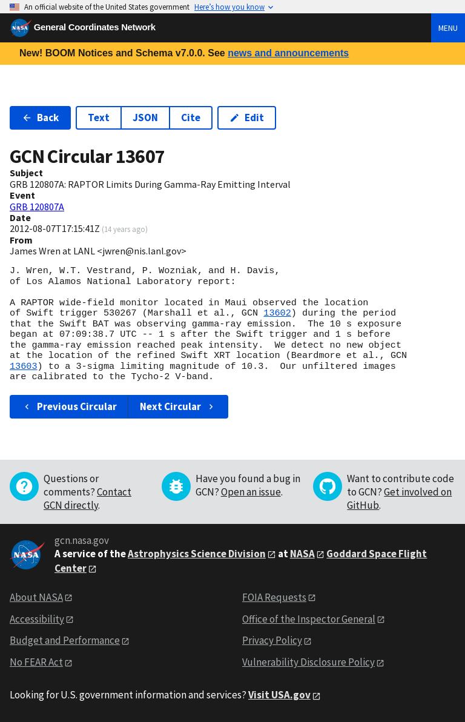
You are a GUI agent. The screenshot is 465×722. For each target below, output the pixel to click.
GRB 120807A (37, 206)
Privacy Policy (272, 640)
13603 (24, 366)
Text (99, 117)
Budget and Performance (65, 640)
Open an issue (251, 491)
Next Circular (178, 406)
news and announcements (288, 53)
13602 (277, 313)
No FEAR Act (36, 662)
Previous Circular (69, 406)
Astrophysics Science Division (197, 553)
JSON (145, 117)
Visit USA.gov (279, 694)
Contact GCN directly (87, 498)
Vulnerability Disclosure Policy (308, 662)
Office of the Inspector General (308, 619)
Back (40, 117)
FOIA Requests (274, 597)
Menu (448, 27)
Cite (190, 117)
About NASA (36, 597)
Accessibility (37, 619)
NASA (302, 553)
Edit (246, 117)
